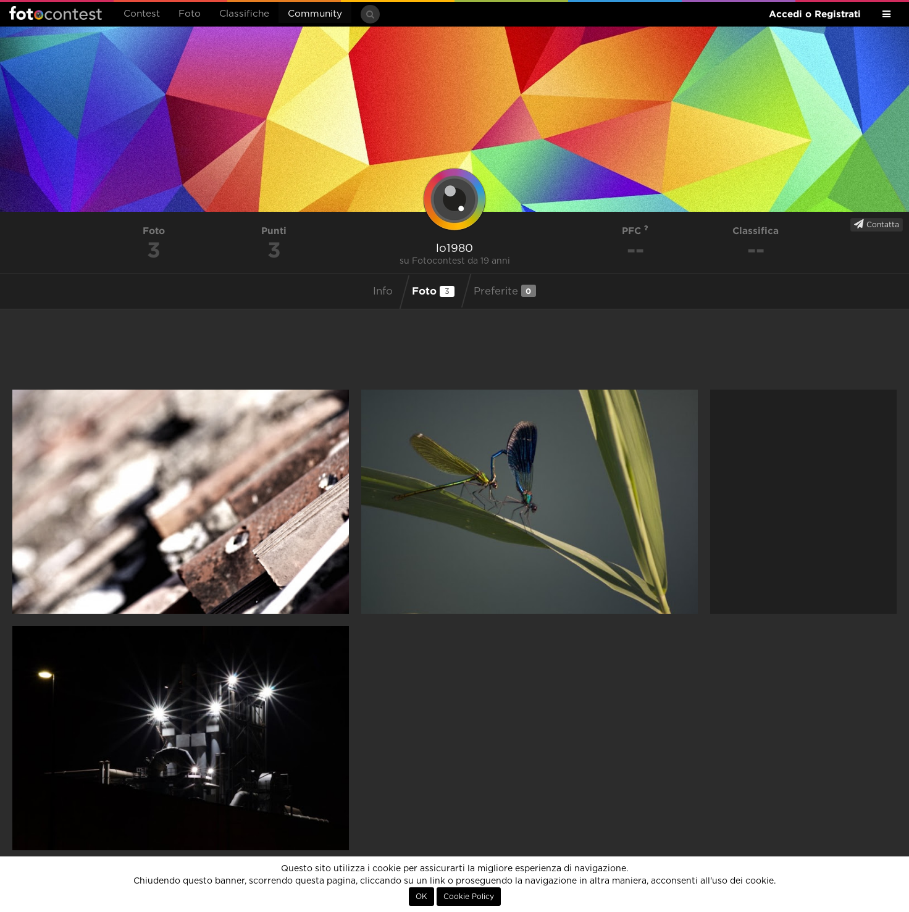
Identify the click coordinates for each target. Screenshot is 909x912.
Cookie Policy (468, 896)
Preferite (505, 291)
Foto (189, 14)
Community (315, 14)
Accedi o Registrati (815, 14)
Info (383, 291)
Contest (142, 14)
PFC (635, 230)
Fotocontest (55, 13)
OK (421, 896)
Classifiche (244, 14)
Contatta (876, 224)
